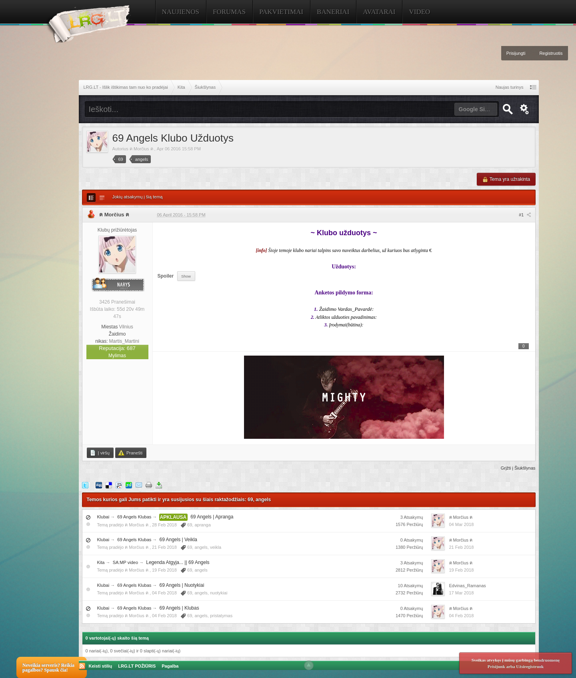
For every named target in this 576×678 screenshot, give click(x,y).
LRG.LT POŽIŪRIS (137, 666)
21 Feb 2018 (461, 547)
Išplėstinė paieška (525, 109)
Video (419, 12)
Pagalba (170, 666)
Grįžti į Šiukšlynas (518, 468)
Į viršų (100, 453)
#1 (525, 214)
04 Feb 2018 (461, 615)
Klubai (103, 516)
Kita (101, 562)
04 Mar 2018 (461, 524)
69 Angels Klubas (134, 516)
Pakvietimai (281, 12)
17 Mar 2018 (461, 592)
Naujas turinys (510, 87)
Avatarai (379, 12)
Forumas (229, 12)
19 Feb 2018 (461, 570)
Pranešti (130, 453)
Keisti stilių (100, 666)
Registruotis (550, 53)
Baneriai (333, 12)
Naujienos (181, 12)
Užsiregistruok (530, 666)
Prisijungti (516, 53)
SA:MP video (125, 562)
